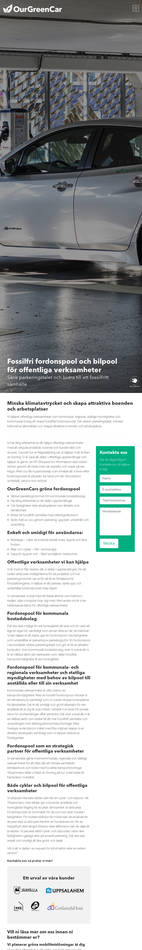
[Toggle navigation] (136, 8)
